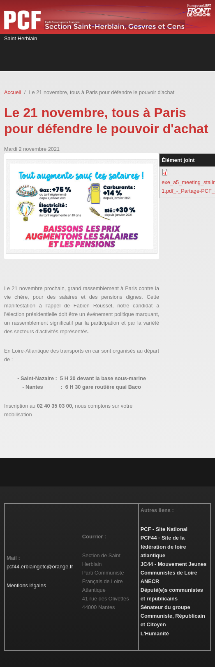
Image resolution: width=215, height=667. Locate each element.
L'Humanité (155, 633)
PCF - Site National (164, 529)
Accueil (12, 92)
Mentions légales (26, 585)
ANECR (150, 581)
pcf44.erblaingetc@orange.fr (40, 566)
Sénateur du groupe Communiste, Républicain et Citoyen (173, 616)
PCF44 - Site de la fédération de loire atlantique (163, 546)
